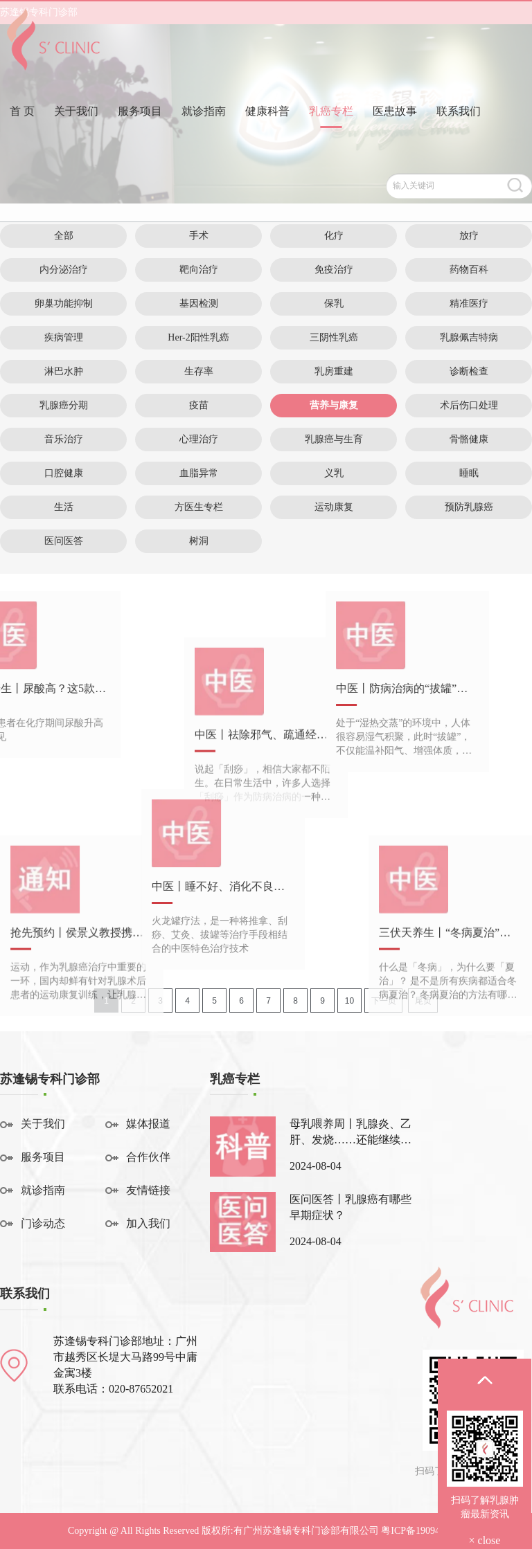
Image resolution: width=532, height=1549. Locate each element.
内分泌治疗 (63, 269)
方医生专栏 (199, 507)
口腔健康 (63, 473)
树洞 (199, 541)
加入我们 (148, 1223)
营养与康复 (334, 405)
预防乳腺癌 (469, 507)
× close (485, 1540)
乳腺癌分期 (63, 405)
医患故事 (395, 134)
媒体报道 (148, 1124)
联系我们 (458, 134)
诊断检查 (469, 371)
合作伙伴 (148, 1157)
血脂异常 (198, 473)
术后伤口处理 (469, 405)
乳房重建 (333, 371)
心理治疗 (198, 439)
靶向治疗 (198, 269)
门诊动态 (43, 1223)
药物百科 (469, 269)
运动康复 (333, 507)
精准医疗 (469, 303)
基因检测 (198, 303)
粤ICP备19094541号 (422, 1530)
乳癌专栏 (331, 134)
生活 (63, 507)
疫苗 (199, 405)
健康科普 (267, 134)
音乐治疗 (63, 439)
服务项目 (140, 134)
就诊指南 (203, 134)
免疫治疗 (333, 269)
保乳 (334, 303)
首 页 (22, 134)
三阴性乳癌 (334, 337)
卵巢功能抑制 (64, 303)
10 (349, 1001)
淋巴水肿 (63, 371)
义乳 (334, 473)
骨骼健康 (469, 439)
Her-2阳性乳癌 (198, 337)
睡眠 (469, 473)
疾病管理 (63, 337)
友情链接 (148, 1190)
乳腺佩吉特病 (469, 337)
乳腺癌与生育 (334, 439)
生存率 (198, 371)
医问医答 (63, 541)
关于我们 (76, 134)
